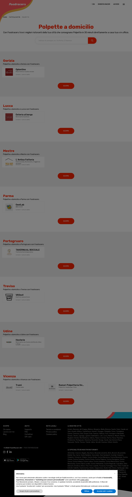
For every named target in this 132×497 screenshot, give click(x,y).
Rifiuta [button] (86, 491)
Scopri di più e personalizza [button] (29, 491)
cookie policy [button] (84, 480)
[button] (115, 473)
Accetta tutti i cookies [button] (104, 491)
